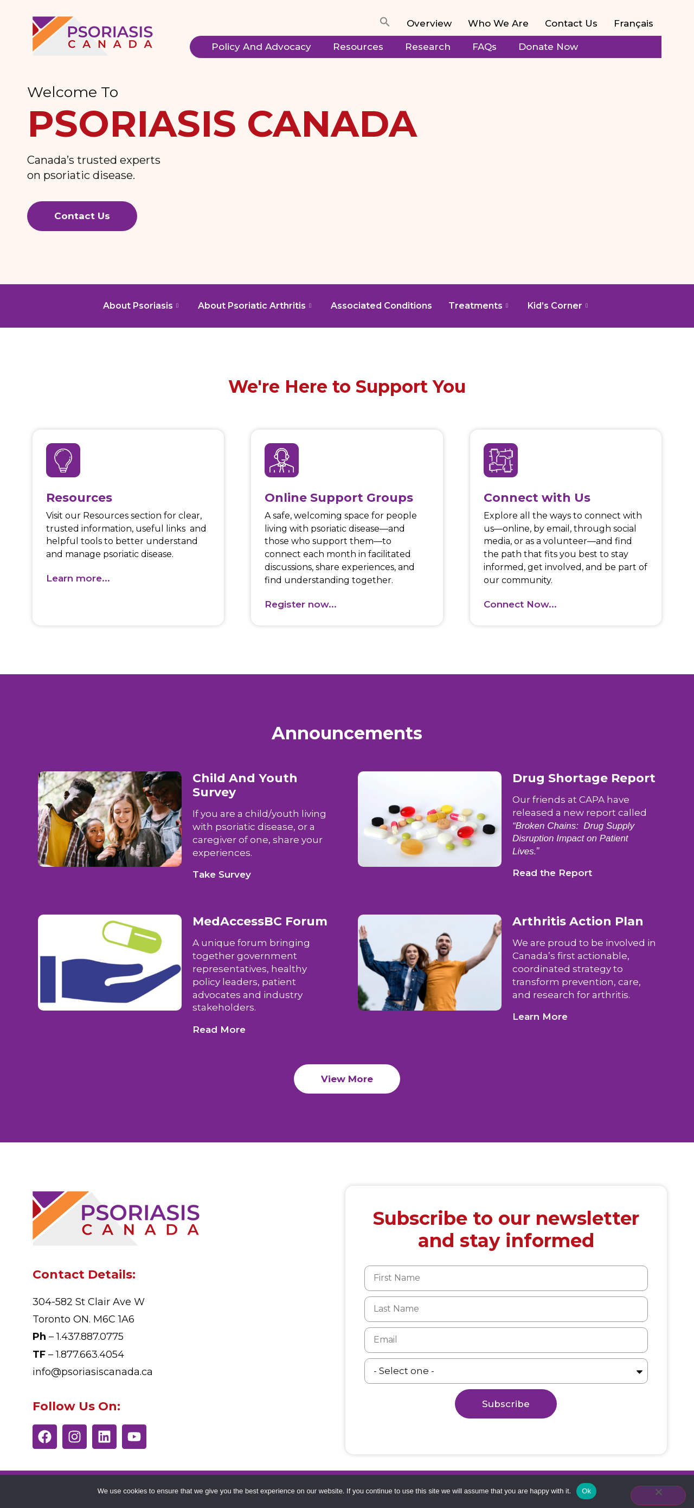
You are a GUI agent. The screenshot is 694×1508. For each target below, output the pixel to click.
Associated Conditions (381, 306)
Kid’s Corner (558, 305)
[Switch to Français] (633, 24)
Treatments (478, 305)
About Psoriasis (140, 305)
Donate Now (548, 46)
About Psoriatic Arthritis (254, 305)
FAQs (484, 46)
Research (428, 46)
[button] (385, 23)
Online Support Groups (339, 497)
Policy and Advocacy (261, 46)
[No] (658, 1495)
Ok (586, 1491)
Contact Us (571, 23)
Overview (429, 23)
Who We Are (498, 23)
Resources (358, 46)
